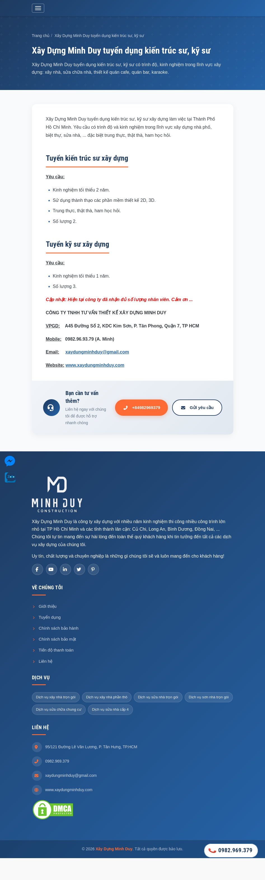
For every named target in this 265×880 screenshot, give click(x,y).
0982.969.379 (57, 762)
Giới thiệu (44, 607)
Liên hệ (42, 662)
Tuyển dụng (46, 618)
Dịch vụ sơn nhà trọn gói (209, 698)
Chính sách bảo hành (55, 629)
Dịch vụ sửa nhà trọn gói (158, 698)
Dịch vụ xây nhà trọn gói (56, 698)
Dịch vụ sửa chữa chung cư (58, 710)
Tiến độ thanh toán (53, 651)
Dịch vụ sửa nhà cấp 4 (110, 710)
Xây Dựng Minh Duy (114, 849)
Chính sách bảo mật (54, 640)
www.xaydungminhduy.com (94, 366)
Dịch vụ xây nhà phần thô (106, 698)
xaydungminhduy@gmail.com (97, 353)
